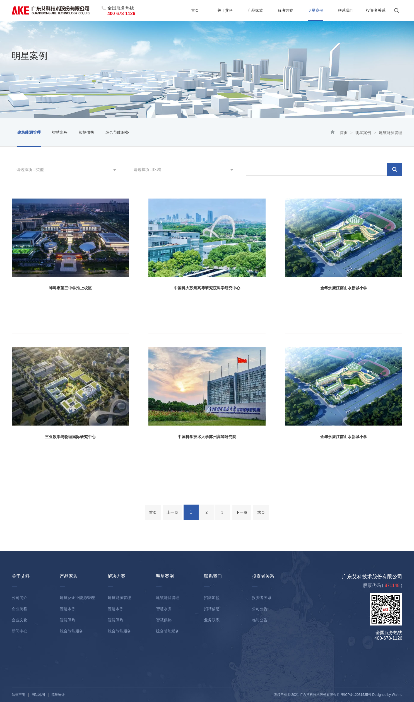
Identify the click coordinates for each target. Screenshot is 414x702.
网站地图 (38, 695)
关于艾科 (225, 10)
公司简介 (19, 597)
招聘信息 (212, 609)
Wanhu (397, 695)
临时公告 (260, 620)
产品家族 (255, 10)
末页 (261, 512)
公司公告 (260, 609)
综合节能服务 (117, 132)
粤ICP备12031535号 (356, 695)
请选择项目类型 (30, 169)
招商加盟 (212, 597)
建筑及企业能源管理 (77, 597)
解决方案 (285, 10)
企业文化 (19, 620)
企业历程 (19, 609)
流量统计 (58, 695)
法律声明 (18, 695)
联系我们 (345, 10)
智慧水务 (60, 132)
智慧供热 (86, 132)
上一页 (172, 512)
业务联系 (212, 620)
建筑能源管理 (29, 132)
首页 (195, 10)
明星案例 (315, 10)
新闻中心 (19, 631)
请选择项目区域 (147, 169)
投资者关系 (376, 10)
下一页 (241, 512)
